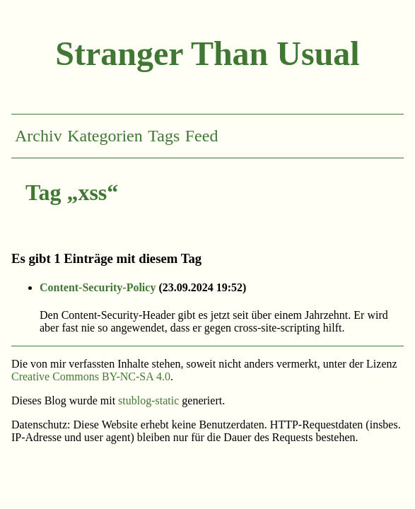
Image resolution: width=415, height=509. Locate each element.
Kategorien (105, 136)
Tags (164, 136)
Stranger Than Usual (207, 53)
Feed (201, 136)
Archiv (38, 136)
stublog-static (148, 400)
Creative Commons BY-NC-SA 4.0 (90, 376)
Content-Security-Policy (98, 287)
